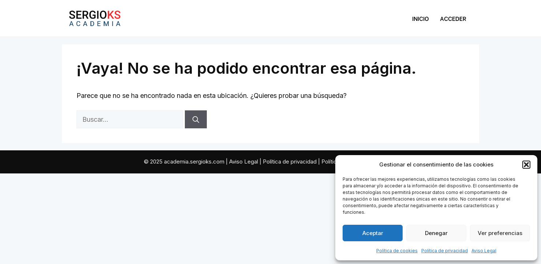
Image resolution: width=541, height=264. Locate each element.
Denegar (436, 233)
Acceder (453, 18)
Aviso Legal (483, 250)
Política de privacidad (444, 250)
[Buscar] (196, 119)
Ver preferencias (500, 233)
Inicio (420, 18)
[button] (526, 164)
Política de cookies (397, 250)
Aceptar (372, 233)
